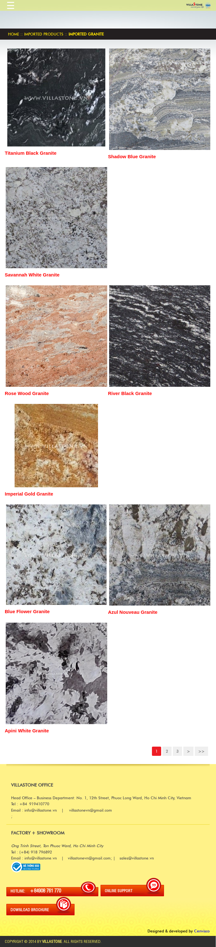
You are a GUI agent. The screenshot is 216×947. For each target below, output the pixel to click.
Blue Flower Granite (27, 611)
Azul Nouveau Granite (133, 612)
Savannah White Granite (32, 274)
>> (201, 751)
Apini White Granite (27, 730)
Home (13, 34)
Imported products (43, 34)
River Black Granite (130, 393)
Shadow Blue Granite (132, 156)
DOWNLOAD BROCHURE (29, 909)
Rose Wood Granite (27, 393)
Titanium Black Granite (30, 153)
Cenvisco (202, 931)
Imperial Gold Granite (29, 493)
